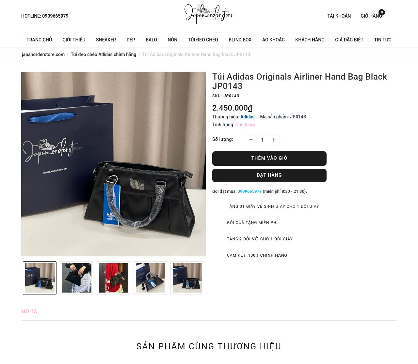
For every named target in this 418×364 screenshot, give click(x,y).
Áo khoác (273, 39)
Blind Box (240, 39)
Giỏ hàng (373, 15)
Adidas (247, 116)
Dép (131, 39)
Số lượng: (222, 139)
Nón (173, 39)
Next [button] (209, 278)
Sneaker (106, 39)
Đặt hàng (269, 175)
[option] (113, 164)
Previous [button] (18, 278)
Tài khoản (339, 16)
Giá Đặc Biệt (349, 39)
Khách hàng (309, 39)
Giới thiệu (74, 39)
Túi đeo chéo (203, 39)
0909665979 (55, 16)
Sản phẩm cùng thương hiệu (209, 346)
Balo (151, 39)
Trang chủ (39, 39)
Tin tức (383, 39)
